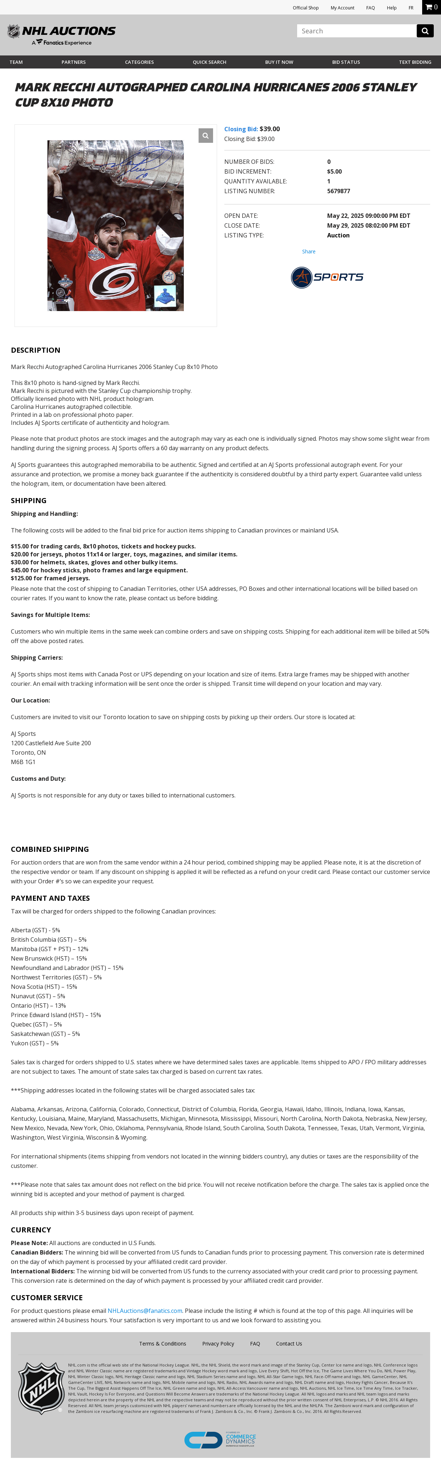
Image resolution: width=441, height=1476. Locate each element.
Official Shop (306, 8)
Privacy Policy (218, 1343)
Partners (74, 62)
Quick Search (209, 62)
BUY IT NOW (279, 62)
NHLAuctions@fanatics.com (145, 1311)
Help (392, 8)
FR (411, 8)
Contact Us (289, 1343)
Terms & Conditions (162, 1343)
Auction (338, 235)
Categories (139, 62)
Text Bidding (415, 62)
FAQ (370, 8)
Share (309, 251)
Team (16, 62)
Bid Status (346, 62)
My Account (342, 8)
